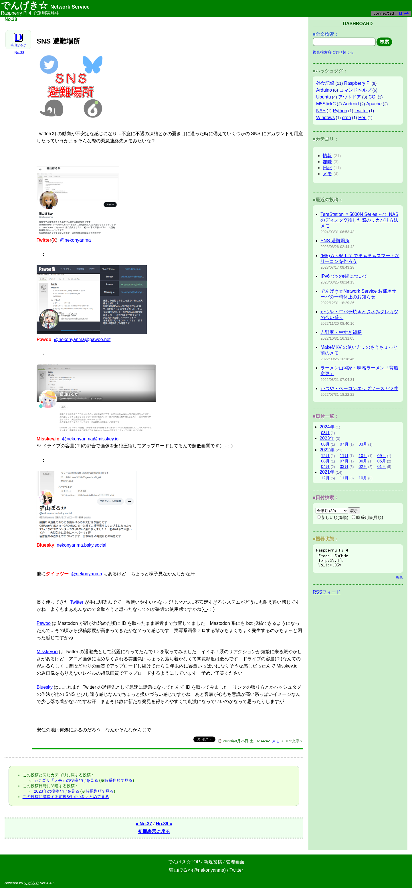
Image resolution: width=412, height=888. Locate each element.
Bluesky (45, 687)
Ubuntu (323, 96)
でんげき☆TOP (184, 861)
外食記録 (325, 83)
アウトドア (349, 96)
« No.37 (144, 823)
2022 (327, 449)
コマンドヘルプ (355, 90)
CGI (373, 96)
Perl (362, 117)
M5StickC (326, 103)
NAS (321, 110)
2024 (327, 426)
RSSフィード (326, 592)
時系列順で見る (118, 780)
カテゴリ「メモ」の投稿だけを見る (66, 780)
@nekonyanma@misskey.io (90, 438)
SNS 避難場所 (334, 240)
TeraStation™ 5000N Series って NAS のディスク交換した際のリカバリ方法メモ (359, 220)
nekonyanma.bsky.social (81, 545)
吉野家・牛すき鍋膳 (341, 332)
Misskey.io (47, 651)
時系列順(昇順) (367, 517)
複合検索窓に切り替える (333, 52)
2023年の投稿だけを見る (56, 791)
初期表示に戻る (154, 831)
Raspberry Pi (357, 83)
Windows (325, 117)
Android (351, 103)
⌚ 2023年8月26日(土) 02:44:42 (243, 741)
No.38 (19, 52)
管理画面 (235, 861)
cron (346, 117)
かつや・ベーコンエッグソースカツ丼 (359, 388)
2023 (327, 438)
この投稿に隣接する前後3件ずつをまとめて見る (66, 796)
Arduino (324, 90)
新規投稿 (213, 861)
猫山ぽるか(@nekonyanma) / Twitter (206, 870)
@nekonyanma (75, 240)
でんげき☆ (45, 5)
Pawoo (44, 623)
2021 (327, 472)
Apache (374, 103)
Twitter (76, 602)
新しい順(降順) (332, 517)
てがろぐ (31, 883)
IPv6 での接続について (343, 276)
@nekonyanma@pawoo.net (82, 339)
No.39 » (164, 823)
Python (340, 110)
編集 (399, 577)
